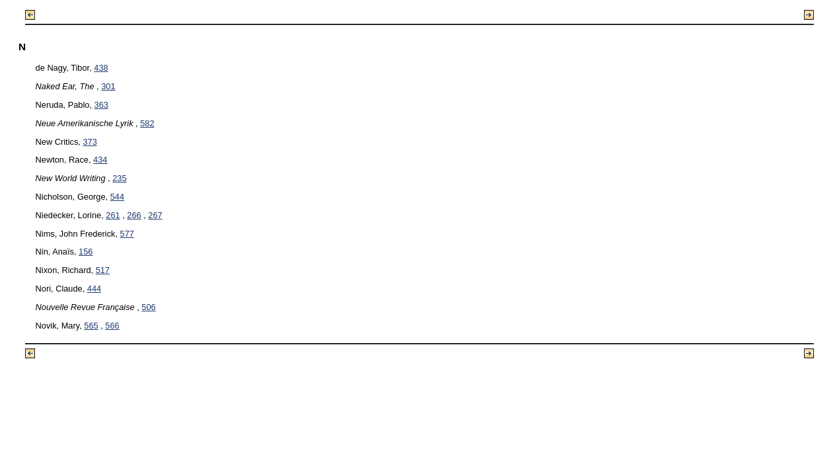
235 (119, 178)
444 (94, 289)
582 (147, 123)
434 (100, 160)
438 (101, 68)
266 (134, 215)
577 (127, 234)
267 (155, 215)
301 (108, 86)
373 (89, 142)
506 (148, 307)
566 (112, 326)
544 (117, 197)
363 (101, 105)
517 (103, 270)
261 (113, 215)
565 (91, 326)
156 (85, 252)
